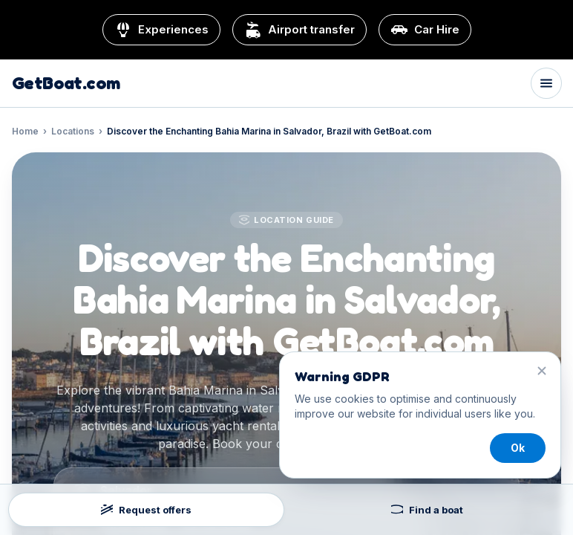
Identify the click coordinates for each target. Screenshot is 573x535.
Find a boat (427, 510)
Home (25, 131)
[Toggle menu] (546, 83)
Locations (72, 131)
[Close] (542, 370)
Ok (518, 447)
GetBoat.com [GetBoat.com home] (65, 83)
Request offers (146, 510)
